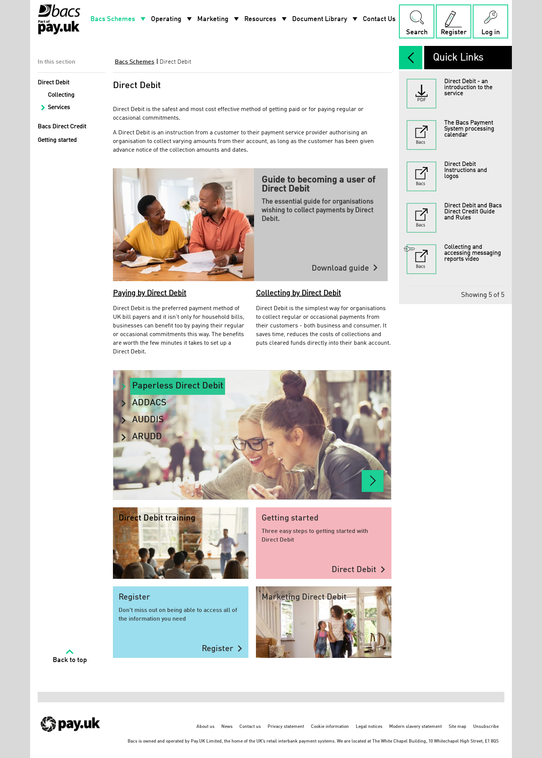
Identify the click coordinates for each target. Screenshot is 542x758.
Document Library (325, 19)
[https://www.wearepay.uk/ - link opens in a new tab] (70, 729)
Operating (172, 19)
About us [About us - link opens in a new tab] (205, 727)
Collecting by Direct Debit (298, 293)
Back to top (70, 660)
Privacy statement (286, 727)
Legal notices (369, 727)
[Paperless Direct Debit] (373, 481)
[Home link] (59, 19)
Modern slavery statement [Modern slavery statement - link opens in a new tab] (415, 727)
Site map (457, 727)
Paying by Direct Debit (149, 293)
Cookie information (330, 727)
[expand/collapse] (410, 57)
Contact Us (379, 19)
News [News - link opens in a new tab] (227, 727)
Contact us (250, 727)
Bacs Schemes (118, 19)
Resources (266, 19)
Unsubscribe (486, 727)
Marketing (218, 19)
